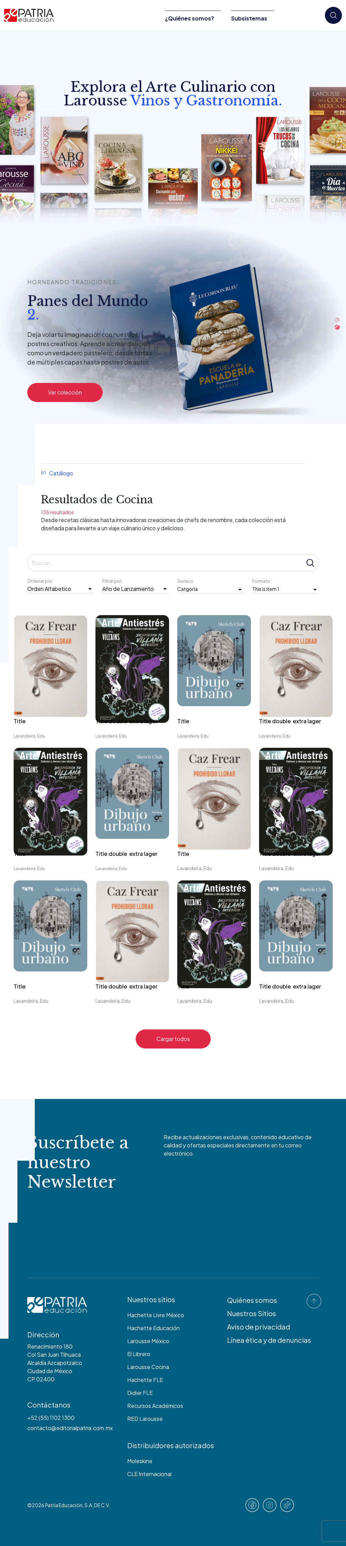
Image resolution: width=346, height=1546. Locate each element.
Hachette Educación (153, 1328)
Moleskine (139, 1461)
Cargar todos (173, 1038)
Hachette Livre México (155, 1315)
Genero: (186, 581)
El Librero (138, 1353)
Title (20, 721)
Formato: (262, 581)
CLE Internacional (149, 1473)
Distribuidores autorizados (170, 1445)
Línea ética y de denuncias (269, 1340)
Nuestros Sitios (251, 1313)
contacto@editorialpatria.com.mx (70, 1427)
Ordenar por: (41, 581)
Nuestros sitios (151, 1299)
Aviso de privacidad (258, 1326)
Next (337, 323)
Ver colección (65, 392)
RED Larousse (145, 1418)
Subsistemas (249, 18)
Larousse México (148, 1340)
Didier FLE (140, 1392)
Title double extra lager (127, 721)
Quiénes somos (252, 1300)
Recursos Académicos (155, 1405)
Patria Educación (63, 1505)
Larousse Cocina (148, 1366)
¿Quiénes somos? (189, 18)
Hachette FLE (145, 1379)
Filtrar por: (113, 581)
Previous (269, 323)
